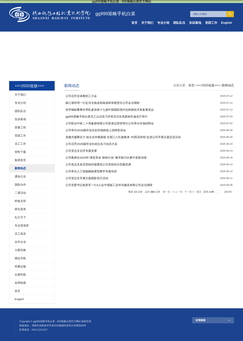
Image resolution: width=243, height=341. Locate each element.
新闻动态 (228, 85)
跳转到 (228, 191)
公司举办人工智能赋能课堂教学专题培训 (91, 171)
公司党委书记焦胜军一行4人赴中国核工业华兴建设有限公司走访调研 (108, 185)
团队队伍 (179, 22)
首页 (134, 22)
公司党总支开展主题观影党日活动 (86, 178)
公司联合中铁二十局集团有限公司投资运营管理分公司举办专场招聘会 (109, 123)
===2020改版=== (208, 85)
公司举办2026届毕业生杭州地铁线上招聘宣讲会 (95, 130)
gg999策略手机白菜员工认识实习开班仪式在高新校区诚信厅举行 (106, 116)
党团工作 (211, 22)
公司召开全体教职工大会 (81, 96)
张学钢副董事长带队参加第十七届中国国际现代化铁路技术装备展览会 (109, 109)
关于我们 (147, 22)
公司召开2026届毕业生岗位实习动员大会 (91, 143)
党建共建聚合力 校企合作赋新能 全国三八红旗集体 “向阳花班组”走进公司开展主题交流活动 (123, 137)
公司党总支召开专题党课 (81, 150)
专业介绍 (163, 22)
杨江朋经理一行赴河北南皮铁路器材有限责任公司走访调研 (102, 102)
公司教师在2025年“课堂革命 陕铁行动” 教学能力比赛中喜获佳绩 (106, 157)
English (226, 22)
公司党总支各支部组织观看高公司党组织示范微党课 (98, 164)
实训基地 (195, 22)
